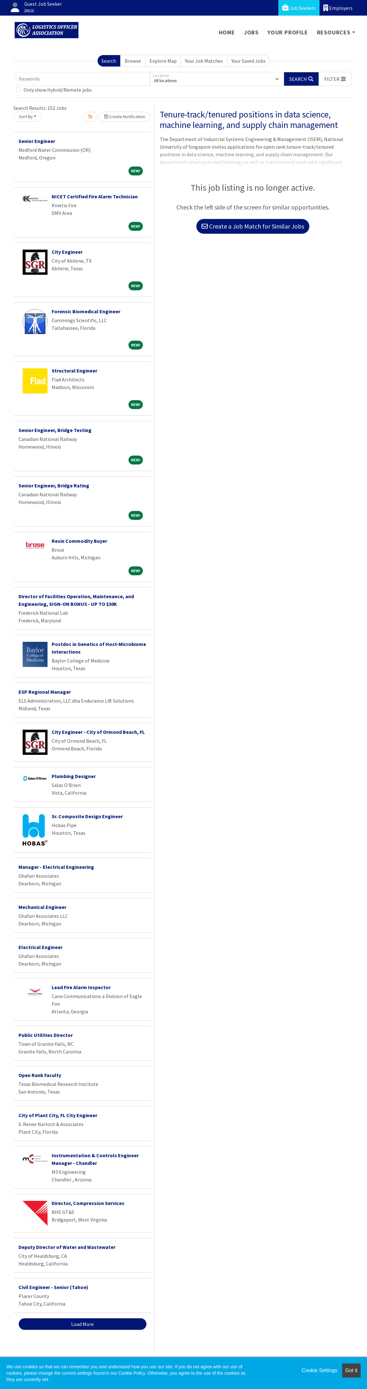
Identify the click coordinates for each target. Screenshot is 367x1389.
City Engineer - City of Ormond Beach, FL (98, 732)
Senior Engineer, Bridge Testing (55, 430)
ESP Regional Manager (44, 692)
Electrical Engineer (40, 947)
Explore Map (163, 61)
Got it (351, 1370)
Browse (133, 61)
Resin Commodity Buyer (79, 541)
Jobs (251, 32)
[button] (335, 79)
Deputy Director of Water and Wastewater (66, 1247)
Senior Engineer (36, 141)
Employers (338, 8)
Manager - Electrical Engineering (56, 867)
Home (227, 32)
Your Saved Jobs (248, 61)
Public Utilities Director (45, 1035)
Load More (82, 1324)
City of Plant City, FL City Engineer (57, 1115)
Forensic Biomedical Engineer (86, 311)
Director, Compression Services (88, 1203)
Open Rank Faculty (39, 1075)
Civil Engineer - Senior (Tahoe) (53, 1287)
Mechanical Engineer (42, 907)
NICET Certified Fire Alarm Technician (95, 196)
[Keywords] (83, 79)
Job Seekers (299, 8)
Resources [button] (333, 32)
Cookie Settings (319, 1370)
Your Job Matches (204, 61)
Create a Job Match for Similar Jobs (253, 226)
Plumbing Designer (74, 776)
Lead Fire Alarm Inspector (81, 987)
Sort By (26, 116)
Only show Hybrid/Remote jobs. (58, 90)
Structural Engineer (74, 370)
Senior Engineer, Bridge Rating (53, 485)
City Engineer (67, 252)
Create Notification (124, 116)
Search (108, 61)
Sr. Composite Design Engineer (87, 816)
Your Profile (288, 32)
